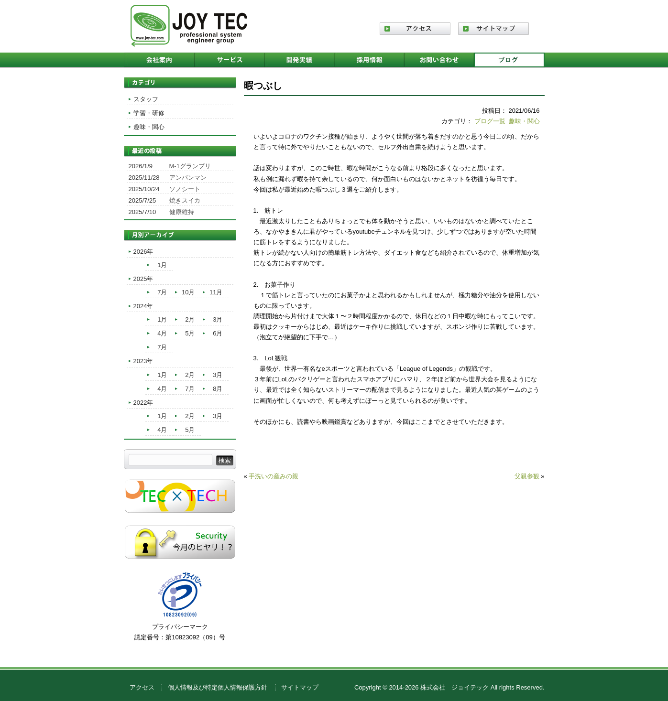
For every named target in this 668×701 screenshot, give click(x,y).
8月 (217, 388)
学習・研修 (148, 113)
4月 (162, 333)
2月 (190, 319)
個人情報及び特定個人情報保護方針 (217, 687)
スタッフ (145, 99)
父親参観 (527, 476)
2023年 (143, 361)
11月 (215, 292)
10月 (188, 292)
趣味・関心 (524, 121)
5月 (190, 333)
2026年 (143, 251)
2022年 (143, 402)
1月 (162, 265)
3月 (217, 319)
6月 (217, 333)
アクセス (142, 687)
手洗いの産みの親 (273, 476)
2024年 (143, 306)
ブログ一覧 (489, 121)
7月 (162, 292)
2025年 (143, 278)
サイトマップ (299, 687)
